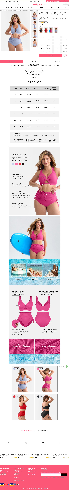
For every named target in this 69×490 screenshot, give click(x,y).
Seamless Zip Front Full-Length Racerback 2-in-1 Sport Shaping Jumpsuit (8, 454)
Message (62, 477)
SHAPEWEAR (14, 7)
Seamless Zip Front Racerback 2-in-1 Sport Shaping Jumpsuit (43, 454)
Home (1, 10)
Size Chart (16, 474)
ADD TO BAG (50, 55)
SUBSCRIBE (64, 474)
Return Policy (3, 474)
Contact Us (16, 477)
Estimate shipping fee (43, 21)
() (65, 5)
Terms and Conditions (4, 471)
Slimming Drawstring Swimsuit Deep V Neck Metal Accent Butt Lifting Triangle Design (20, 10)
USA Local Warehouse (32, 475)
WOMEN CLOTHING (54, 7)
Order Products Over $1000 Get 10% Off (57, 1)
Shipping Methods (31, 473)
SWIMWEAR (43, 7)
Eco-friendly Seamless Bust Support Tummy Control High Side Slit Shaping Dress (60, 454)
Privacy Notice (3, 473)
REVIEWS (57, 61)
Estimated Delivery (32, 471)
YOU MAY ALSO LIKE (27, 430)
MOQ (15, 478)
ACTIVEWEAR (34, 7)
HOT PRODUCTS (42, 430)
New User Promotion (18, 471)
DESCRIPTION (11, 61)
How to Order (17, 470)
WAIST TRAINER (24, 7)
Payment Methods (31, 474)
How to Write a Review (19, 480)
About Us (2, 470)
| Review (46, 22)
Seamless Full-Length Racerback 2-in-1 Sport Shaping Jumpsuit (26, 454)
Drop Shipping (17, 473)
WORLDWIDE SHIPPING (11, 1)
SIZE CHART (34, 61)
